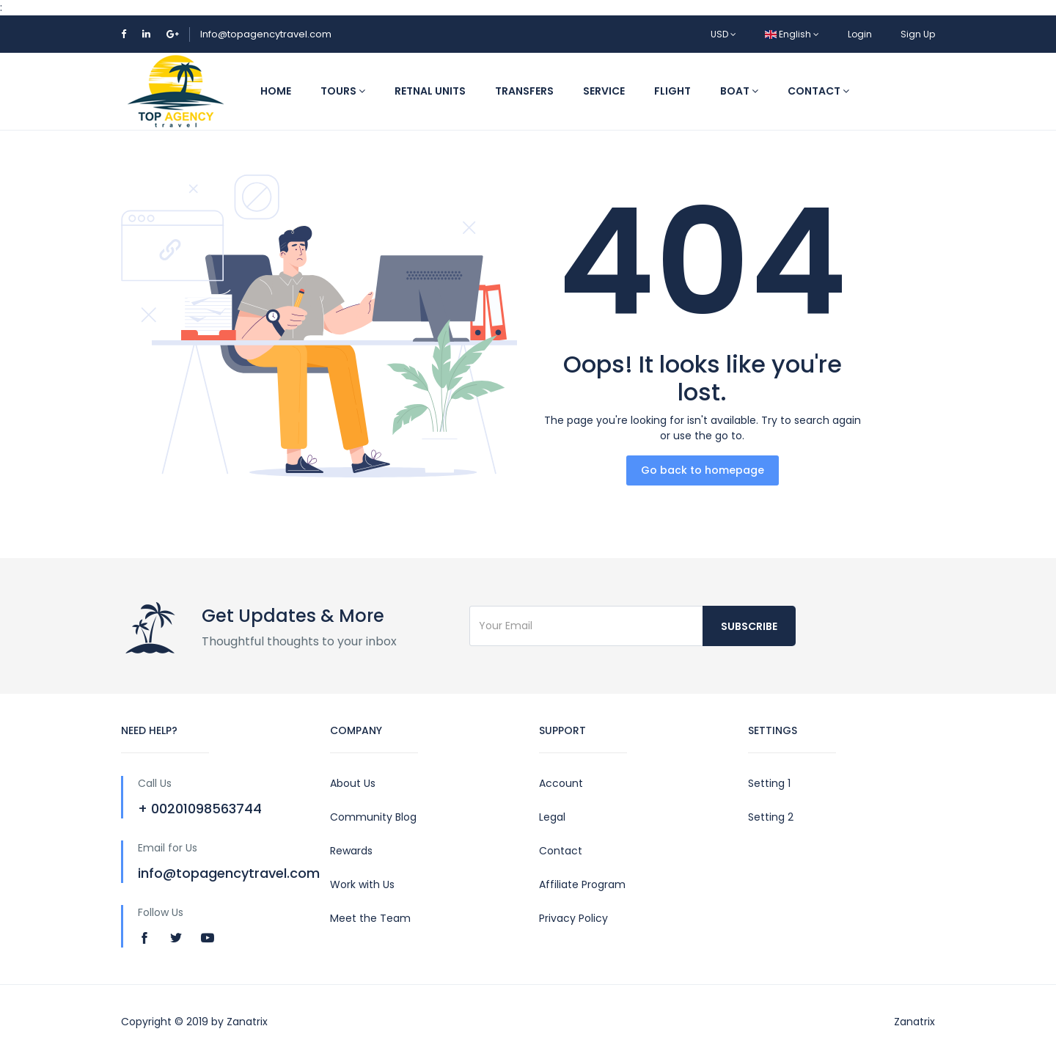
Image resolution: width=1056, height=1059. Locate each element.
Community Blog (373, 817)
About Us (352, 783)
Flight (672, 91)
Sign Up (918, 34)
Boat (739, 91)
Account (561, 783)
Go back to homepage (702, 470)
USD (723, 34)
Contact (818, 91)
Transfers (524, 91)
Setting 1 (769, 783)
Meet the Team (370, 918)
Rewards (351, 850)
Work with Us (362, 884)
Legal (552, 817)
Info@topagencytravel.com (265, 34)
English (792, 34)
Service (604, 91)
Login (860, 34)
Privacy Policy (573, 918)
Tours (342, 91)
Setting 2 (770, 817)
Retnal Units (430, 91)
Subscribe (749, 626)
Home (275, 91)
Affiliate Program (582, 884)
